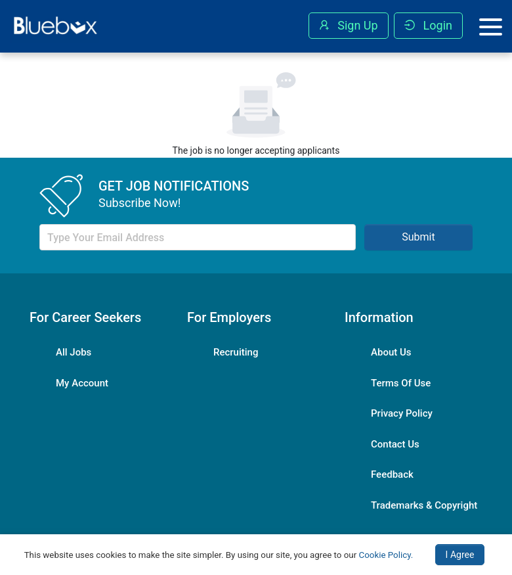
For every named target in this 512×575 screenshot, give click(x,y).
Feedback (392, 474)
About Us (391, 352)
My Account (82, 383)
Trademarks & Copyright (424, 505)
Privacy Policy (402, 413)
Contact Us (395, 444)
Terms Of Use (401, 383)
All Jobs (73, 352)
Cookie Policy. (386, 555)
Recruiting (235, 352)
